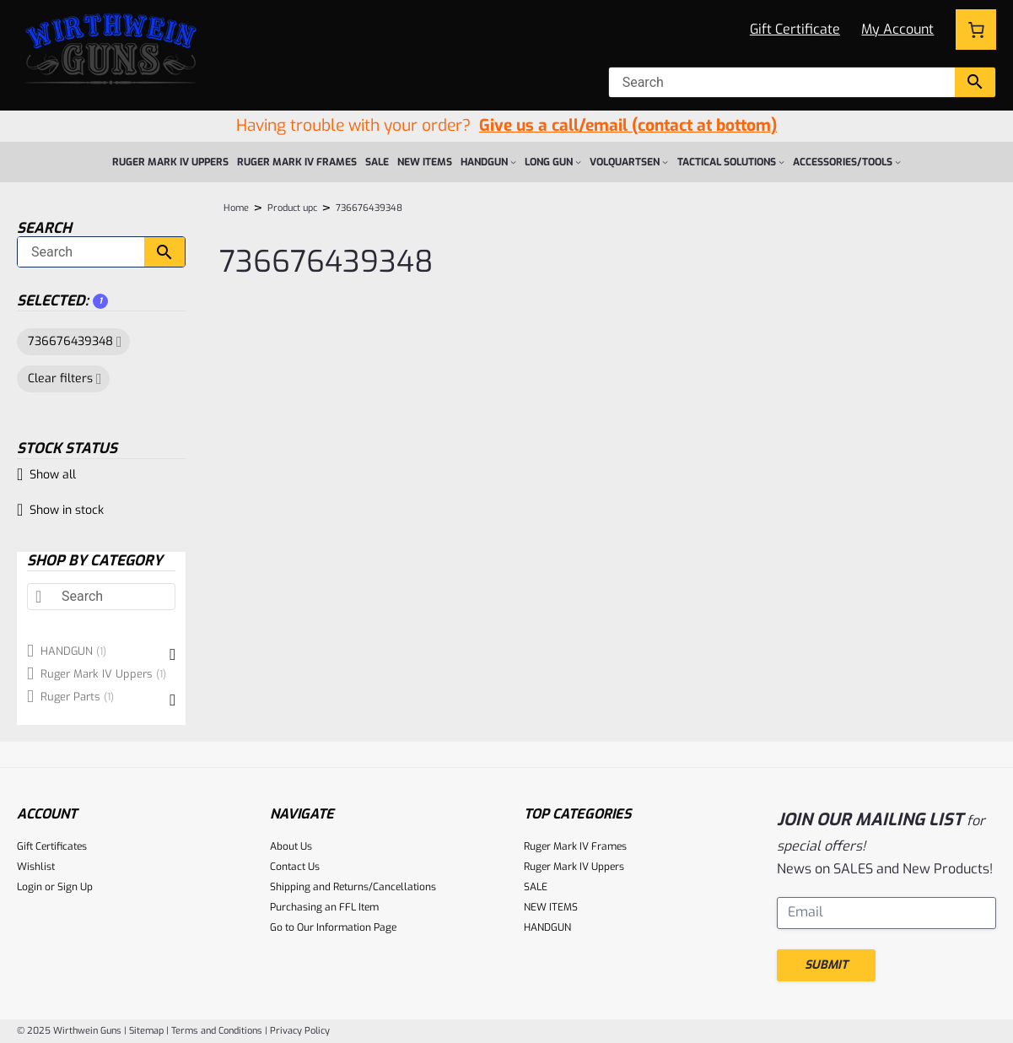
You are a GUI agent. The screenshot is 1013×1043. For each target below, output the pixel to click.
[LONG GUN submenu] (578, 162)
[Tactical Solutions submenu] (781, 162)
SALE (535, 887)
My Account (897, 29)
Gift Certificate (795, 29)
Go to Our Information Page (333, 927)
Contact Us (295, 866)
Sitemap (146, 1030)
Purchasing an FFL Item (324, 907)
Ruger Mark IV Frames (575, 846)
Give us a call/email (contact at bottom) (628, 125)
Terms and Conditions (216, 1030)
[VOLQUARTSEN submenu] (665, 162)
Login (29, 887)
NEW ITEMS (551, 907)
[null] (782, 82)
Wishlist (36, 866)
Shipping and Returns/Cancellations (353, 887)
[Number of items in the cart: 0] (976, 29)
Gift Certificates (52, 846)
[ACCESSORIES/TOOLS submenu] (898, 162)
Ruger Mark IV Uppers (574, 866)
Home (236, 208)
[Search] (81, 252)
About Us (291, 846)
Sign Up (75, 887)
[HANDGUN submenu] (513, 162)
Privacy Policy (300, 1030)
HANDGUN (547, 927)
